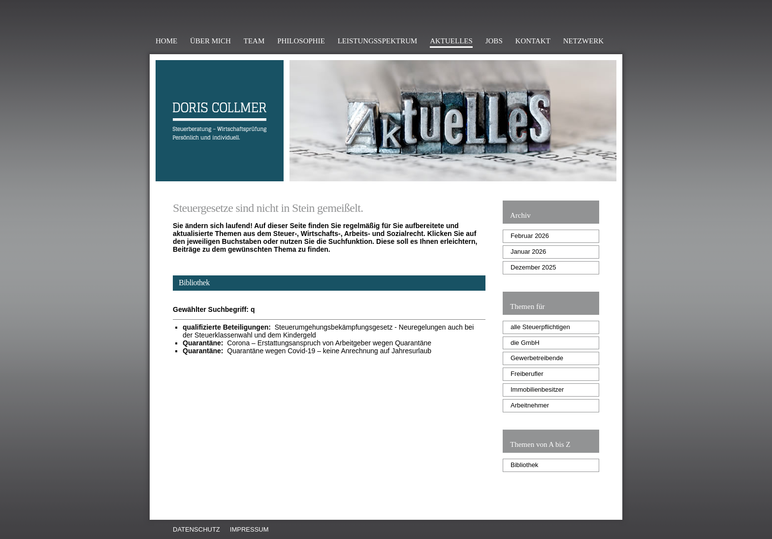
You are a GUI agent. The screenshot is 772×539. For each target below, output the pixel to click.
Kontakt (532, 41)
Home (166, 41)
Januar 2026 (528, 251)
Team (254, 41)
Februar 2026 (530, 235)
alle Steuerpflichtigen (540, 327)
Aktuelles (451, 41)
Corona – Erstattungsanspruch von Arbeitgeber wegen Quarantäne (307, 343)
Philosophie (301, 41)
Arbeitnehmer (530, 405)
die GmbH (525, 342)
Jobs (494, 41)
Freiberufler (527, 373)
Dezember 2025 (533, 267)
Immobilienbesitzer (537, 389)
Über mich (210, 41)
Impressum (249, 529)
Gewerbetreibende (537, 358)
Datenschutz (196, 529)
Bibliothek (524, 465)
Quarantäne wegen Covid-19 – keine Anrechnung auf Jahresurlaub (307, 351)
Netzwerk (583, 41)
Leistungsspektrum (378, 41)
